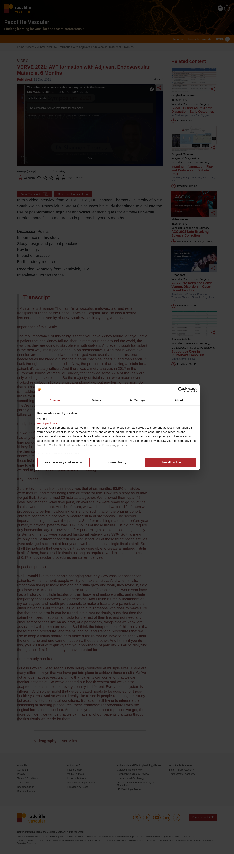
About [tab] (179, 400)
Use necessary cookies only (63, 462)
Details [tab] (96, 400)
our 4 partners (47, 423)
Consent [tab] (55, 400)
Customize (117, 462)
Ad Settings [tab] (137, 400)
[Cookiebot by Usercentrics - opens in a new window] (181, 389)
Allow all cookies (171, 462)
